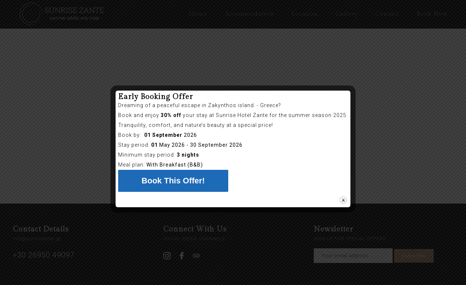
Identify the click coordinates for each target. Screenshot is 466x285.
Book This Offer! (173, 180)
